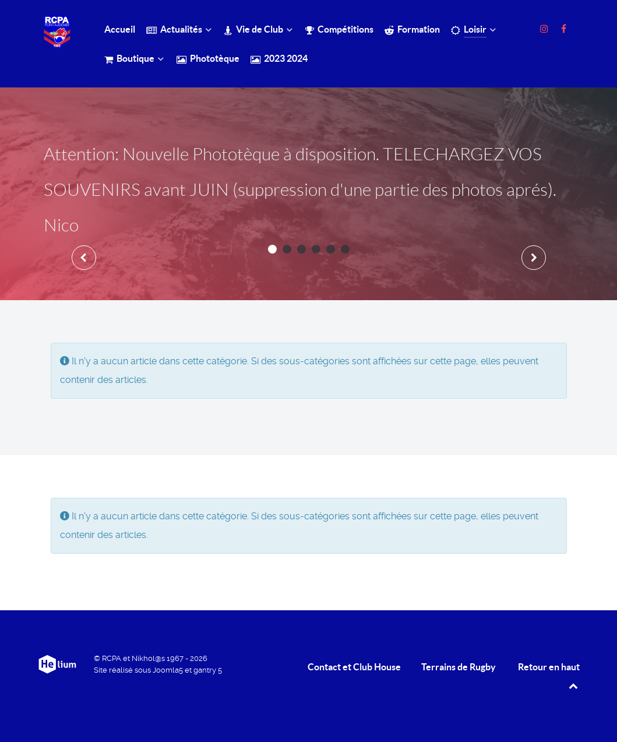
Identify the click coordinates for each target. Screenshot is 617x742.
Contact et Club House (354, 667)
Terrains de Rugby (458, 667)
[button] (272, 249)
